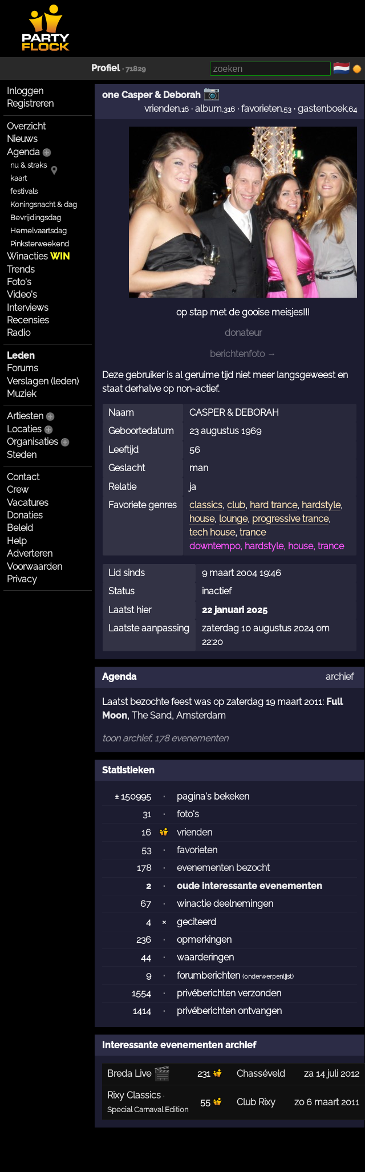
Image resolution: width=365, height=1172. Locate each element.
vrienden (162, 108)
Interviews (27, 307)
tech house (212, 532)
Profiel (105, 68)
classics (205, 505)
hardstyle (321, 505)
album (208, 108)
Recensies (28, 320)
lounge (233, 518)
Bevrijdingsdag (35, 217)
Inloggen (25, 91)
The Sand (152, 715)
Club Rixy (256, 1102)
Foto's (19, 282)
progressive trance (290, 518)
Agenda (23, 152)
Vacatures (27, 502)
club (236, 505)
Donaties (25, 515)
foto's (188, 814)
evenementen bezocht (223, 867)
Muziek (21, 393)
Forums (22, 368)
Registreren (30, 103)
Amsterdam (201, 715)
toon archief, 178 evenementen (165, 738)
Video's (22, 294)
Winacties (38, 256)
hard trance (273, 505)
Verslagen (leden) (43, 381)
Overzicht (26, 126)
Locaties (24, 429)
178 (144, 867)
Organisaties (32, 441)
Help (17, 541)
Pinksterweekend (39, 244)
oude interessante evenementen (249, 886)
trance (253, 532)
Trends (21, 269)
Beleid (20, 527)
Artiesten (25, 416)
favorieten (261, 108)
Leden (21, 355)
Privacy (22, 579)
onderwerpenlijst (268, 976)
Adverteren (29, 553)
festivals (24, 191)
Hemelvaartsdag (38, 230)
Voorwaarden (34, 566)
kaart (18, 178)
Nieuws (22, 138)
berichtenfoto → (243, 353)
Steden (21, 454)
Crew (18, 489)
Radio (18, 332)
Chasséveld (261, 1073)
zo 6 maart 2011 (326, 1102)
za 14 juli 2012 (331, 1073)
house (201, 518)
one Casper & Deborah (151, 95)
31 (147, 814)
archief (340, 676)
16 (146, 832)
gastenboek (322, 108)
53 (146, 850)
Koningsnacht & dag (43, 204)
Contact (23, 477)
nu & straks (28, 165)
